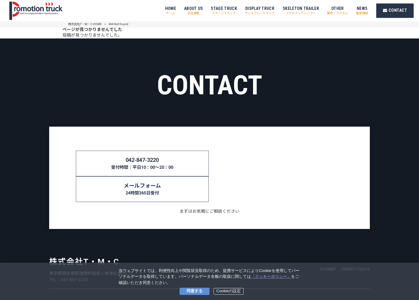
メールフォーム (278, 164)
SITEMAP (328, 243)
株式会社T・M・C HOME (85, 24)
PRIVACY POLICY (355, 243)
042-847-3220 (140, 164)
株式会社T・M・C (84, 236)
